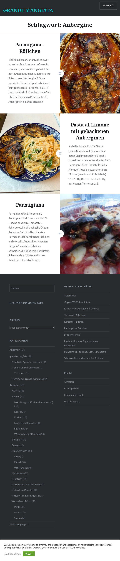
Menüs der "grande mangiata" (27, 362)
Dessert (16, 445)
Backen (16, 396)
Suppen (18, 518)
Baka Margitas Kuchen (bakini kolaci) (33, 402)
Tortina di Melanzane (75, 315)
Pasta (17, 506)
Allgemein (15, 349)
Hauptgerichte (19, 450)
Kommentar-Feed (73, 395)
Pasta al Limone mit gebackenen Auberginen (81, 343)
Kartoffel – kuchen (74, 321)
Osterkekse (70, 295)
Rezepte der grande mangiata (27, 378)
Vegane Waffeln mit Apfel (77, 302)
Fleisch (18, 462)
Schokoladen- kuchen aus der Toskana (83, 358)
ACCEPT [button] (29, 554)
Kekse (17, 411)
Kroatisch (17, 478)
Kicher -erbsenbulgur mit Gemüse (81, 308)
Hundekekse (18, 473)
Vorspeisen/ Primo (21, 501)
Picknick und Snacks (22, 490)
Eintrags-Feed (71, 388)
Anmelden (69, 381)
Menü (109, 5)
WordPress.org (72, 401)
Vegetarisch (20, 467)
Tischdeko (19, 373)
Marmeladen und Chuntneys (26, 484)
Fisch (17, 456)
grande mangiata (18, 356)
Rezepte (14, 385)
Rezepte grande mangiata (25, 495)
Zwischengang (17, 524)
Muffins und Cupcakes (25, 423)
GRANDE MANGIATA (28, 10)
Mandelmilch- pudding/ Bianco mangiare (85, 351)
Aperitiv (16, 390)
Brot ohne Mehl (72, 334)
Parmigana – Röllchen (75, 328)
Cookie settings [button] (13, 554)
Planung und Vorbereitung (25, 367)
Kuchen (18, 417)
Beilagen (16, 439)
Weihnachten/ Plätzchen (27, 434)
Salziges (18, 428)
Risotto (18, 512)
